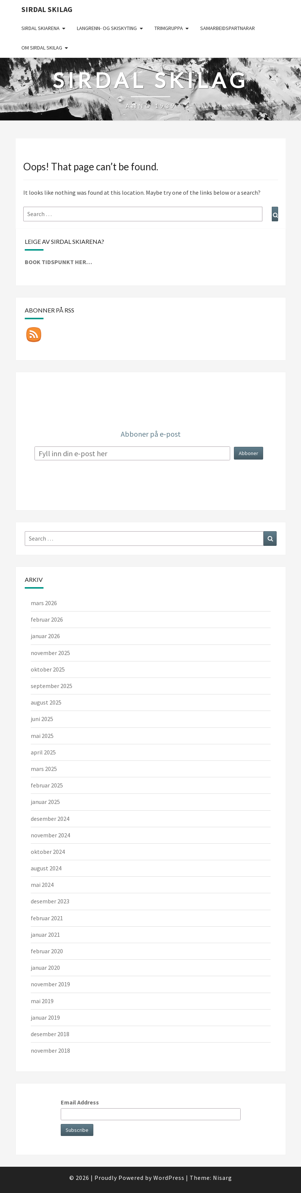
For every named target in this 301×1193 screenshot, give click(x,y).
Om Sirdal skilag (41, 47)
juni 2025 (42, 719)
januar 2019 (45, 1017)
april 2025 (43, 752)
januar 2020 (45, 967)
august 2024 (46, 868)
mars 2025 (44, 768)
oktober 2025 (48, 669)
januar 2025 (45, 801)
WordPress (168, 1177)
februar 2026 (47, 619)
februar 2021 (47, 918)
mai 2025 (42, 735)
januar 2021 (45, 934)
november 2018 (50, 1050)
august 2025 (46, 702)
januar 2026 (45, 636)
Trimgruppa (168, 28)
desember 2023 (50, 901)
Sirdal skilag (46, 9)
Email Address (80, 1102)
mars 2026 (44, 603)
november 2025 (50, 653)
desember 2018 (50, 1034)
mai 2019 (42, 1001)
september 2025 (51, 686)
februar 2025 (47, 785)
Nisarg (222, 1177)
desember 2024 (50, 818)
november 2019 (50, 984)
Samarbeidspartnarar (227, 28)
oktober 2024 (48, 851)
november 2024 (50, 835)
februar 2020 (47, 951)
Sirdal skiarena (40, 28)
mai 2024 (42, 884)
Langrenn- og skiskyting (107, 28)
